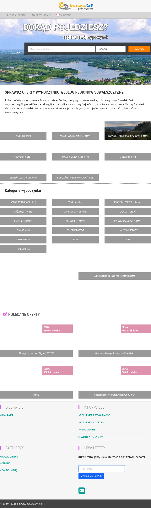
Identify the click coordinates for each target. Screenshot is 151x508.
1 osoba (102, 49)
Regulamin (86, 429)
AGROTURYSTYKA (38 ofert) (23, 202)
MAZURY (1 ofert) (128, 156)
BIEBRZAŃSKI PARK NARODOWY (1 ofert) (75, 177)
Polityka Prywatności (94, 415)
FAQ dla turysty (90, 437)
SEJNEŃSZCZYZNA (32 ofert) (23, 177)
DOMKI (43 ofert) (75, 202)
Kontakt (6, 415)
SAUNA (127, 239)
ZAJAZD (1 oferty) (128, 211)
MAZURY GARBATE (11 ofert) (75, 156)
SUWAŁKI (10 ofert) (23, 156)
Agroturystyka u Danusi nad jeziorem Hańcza (114, 276)
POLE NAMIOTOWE (75, 230)
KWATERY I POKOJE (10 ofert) (128, 202)
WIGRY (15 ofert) (23, 136)
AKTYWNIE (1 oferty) (75, 221)
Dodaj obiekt (9, 456)
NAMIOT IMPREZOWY (128, 230)
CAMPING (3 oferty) (23, 221)
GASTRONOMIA (23, 239)
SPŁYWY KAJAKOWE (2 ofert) (127, 221)
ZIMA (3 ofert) (23, 230)
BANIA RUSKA (23, 249)
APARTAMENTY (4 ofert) (75, 211)
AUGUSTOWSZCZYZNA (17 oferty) (75, 136)
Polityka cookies (91, 422)
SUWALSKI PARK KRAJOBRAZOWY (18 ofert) (127, 136)
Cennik (5, 463)
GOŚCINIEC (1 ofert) (23, 211)
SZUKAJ (139, 48)
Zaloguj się (8, 470)
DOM (75, 239)
